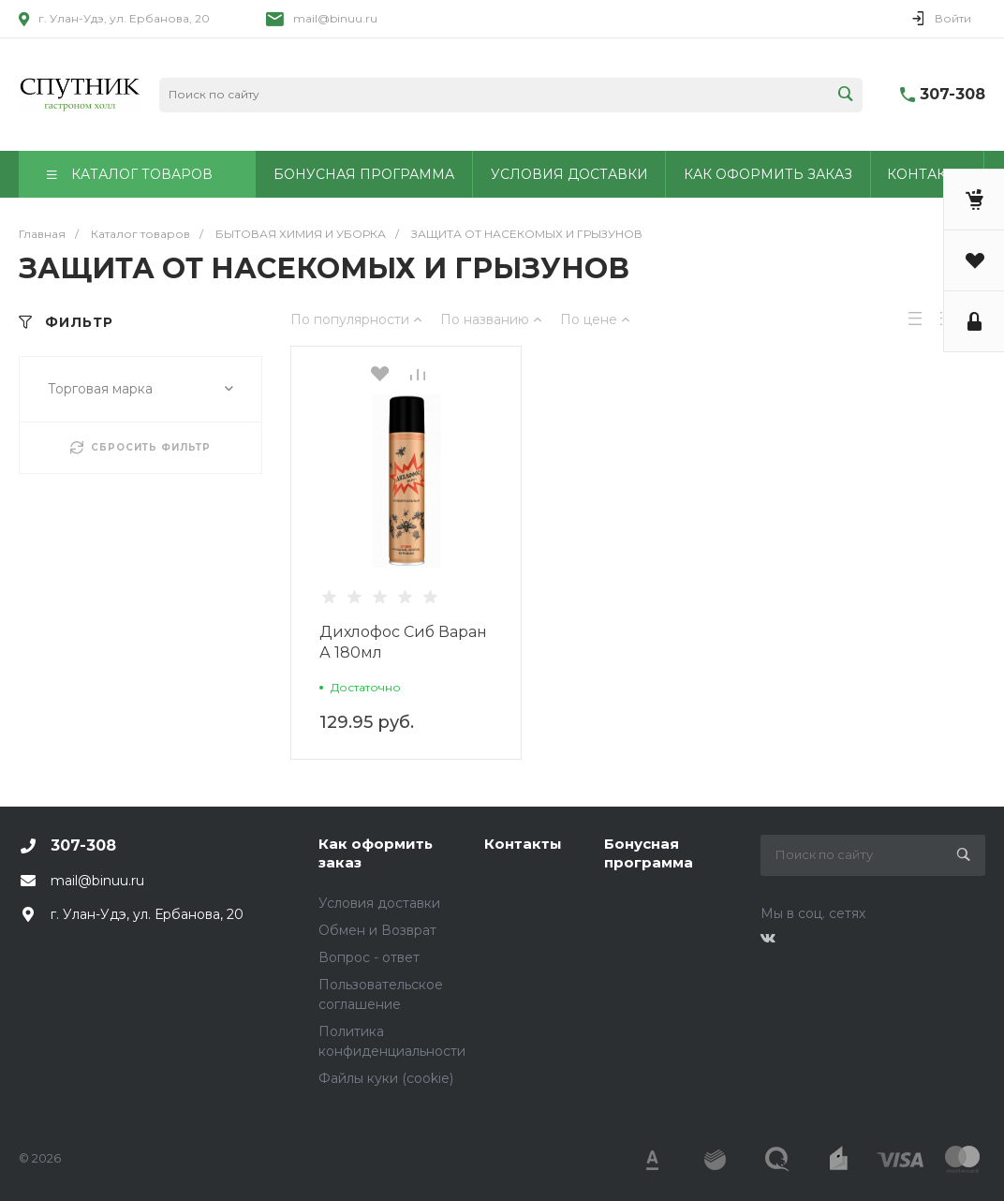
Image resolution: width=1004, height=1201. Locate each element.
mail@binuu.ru (335, 18)
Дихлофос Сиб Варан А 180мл (403, 642)
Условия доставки (379, 903)
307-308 (952, 94)
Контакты (523, 844)
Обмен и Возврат (377, 930)
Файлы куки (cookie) (385, 1078)
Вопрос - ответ (369, 957)
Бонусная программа (648, 853)
